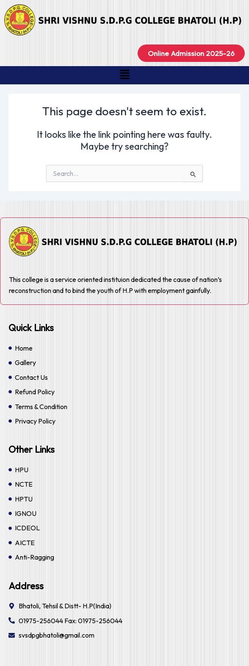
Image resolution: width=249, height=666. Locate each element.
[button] (124, 75)
